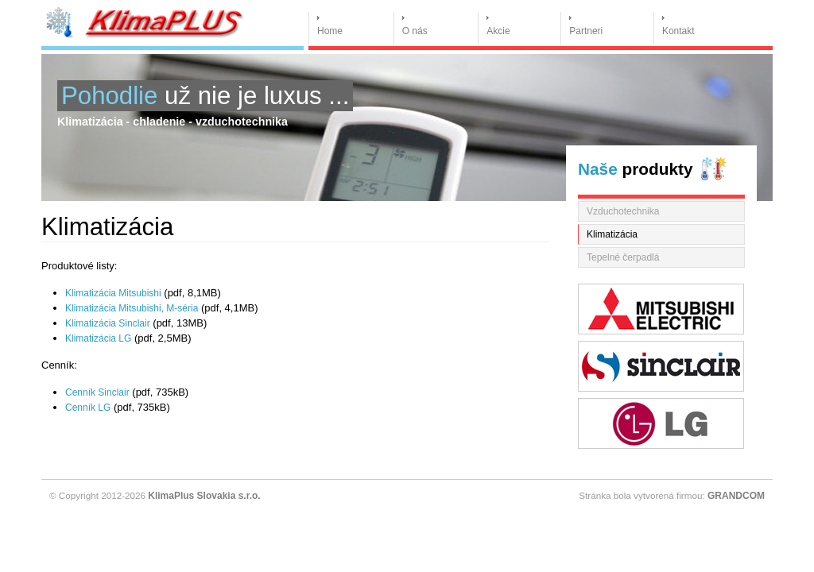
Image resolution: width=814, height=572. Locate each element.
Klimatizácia (612, 234)
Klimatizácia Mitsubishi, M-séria (131, 308)
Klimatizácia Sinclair (107, 323)
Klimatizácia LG (98, 338)
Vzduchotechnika (623, 211)
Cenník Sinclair (97, 392)
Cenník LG (87, 407)
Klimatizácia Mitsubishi (113, 293)
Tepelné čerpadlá (623, 257)
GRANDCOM (736, 495)
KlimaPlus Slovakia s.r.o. (204, 495)
